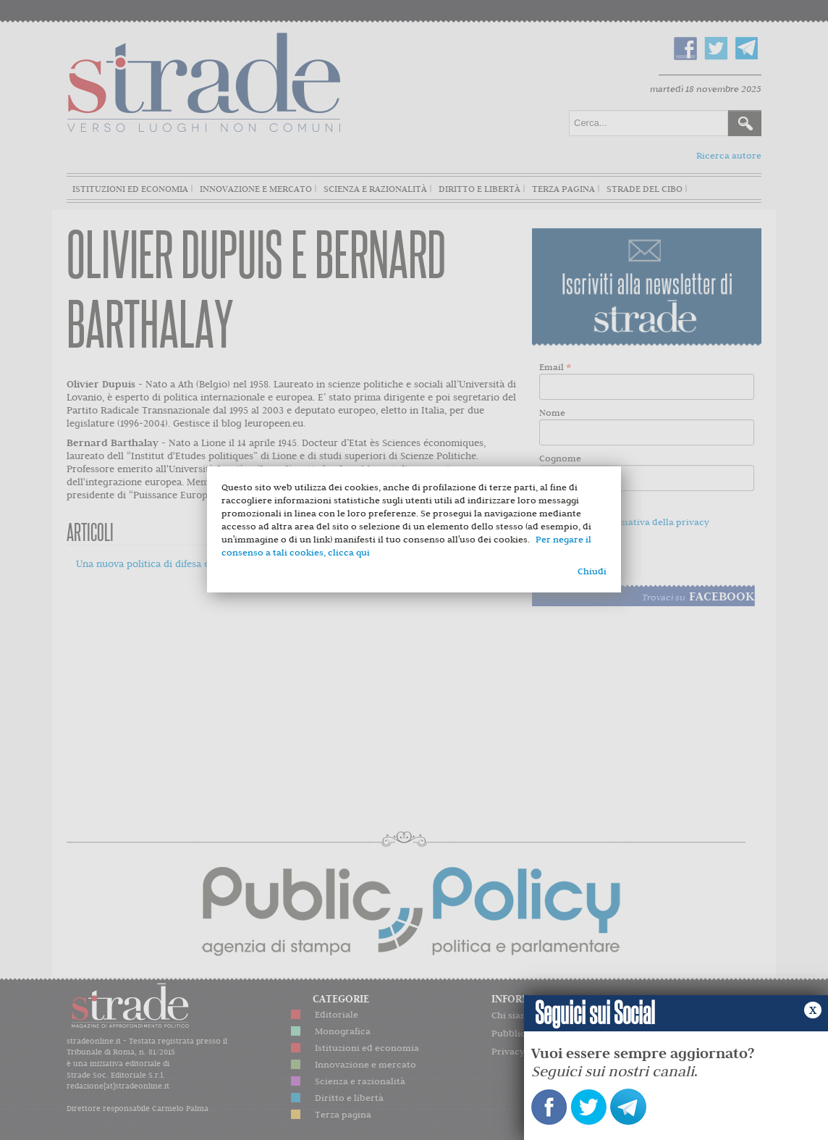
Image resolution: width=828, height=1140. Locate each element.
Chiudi (592, 571)
